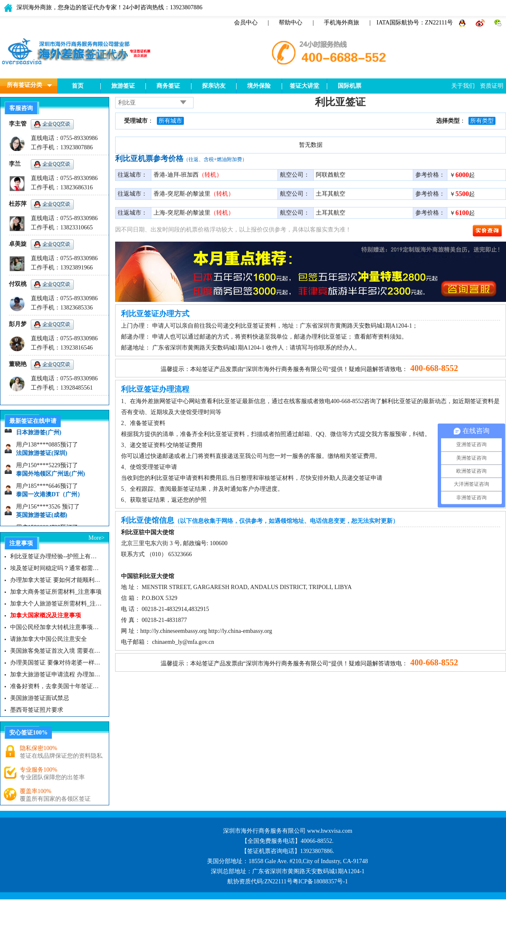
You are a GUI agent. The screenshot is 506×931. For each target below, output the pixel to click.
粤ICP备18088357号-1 (320, 881)
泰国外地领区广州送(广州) (50, 476)
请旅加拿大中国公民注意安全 (48, 639)
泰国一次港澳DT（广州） (49, 497)
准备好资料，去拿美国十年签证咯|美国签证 (56, 686)
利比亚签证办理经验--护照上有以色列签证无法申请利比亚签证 (56, 556)
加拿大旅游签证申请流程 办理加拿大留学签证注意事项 (56, 674)
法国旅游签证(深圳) (41, 455)
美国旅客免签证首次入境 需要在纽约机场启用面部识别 (56, 651)
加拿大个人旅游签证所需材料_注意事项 (56, 603)
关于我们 (463, 86)
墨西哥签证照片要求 (36, 710)
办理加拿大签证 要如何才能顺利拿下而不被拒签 (56, 580)
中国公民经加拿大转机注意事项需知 (56, 627)
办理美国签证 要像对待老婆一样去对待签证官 (56, 662)
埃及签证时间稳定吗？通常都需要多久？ (56, 568)
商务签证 (168, 86)
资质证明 (491, 86)
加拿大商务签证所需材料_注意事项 (56, 592)
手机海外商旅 (341, 22)
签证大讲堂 (304, 86)
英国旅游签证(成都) (41, 517)
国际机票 (349, 86)
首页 (77, 86)
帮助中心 (290, 22)
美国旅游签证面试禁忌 (39, 698)
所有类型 (482, 121)
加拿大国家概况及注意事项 (45, 615)
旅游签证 (123, 86)
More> (97, 538)
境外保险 (259, 86)
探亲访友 (214, 86)
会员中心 (246, 22)
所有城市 (170, 121)
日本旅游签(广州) (38, 435)
